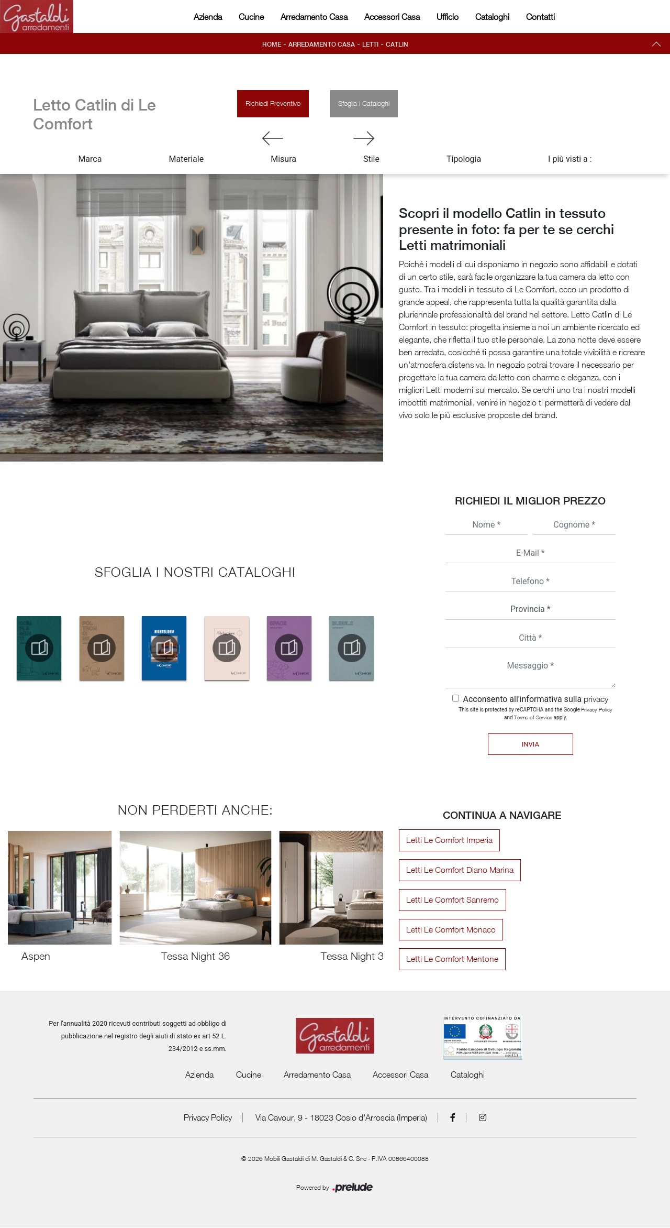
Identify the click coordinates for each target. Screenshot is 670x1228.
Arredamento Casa (314, 16)
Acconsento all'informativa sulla (535, 699)
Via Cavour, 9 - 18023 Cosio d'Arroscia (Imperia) (341, 1118)
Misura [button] (283, 159)
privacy (596, 699)
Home (271, 44)
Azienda (208, 16)
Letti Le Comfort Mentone (451, 959)
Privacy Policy (596, 709)
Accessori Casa (392, 16)
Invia (530, 744)
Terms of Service (533, 717)
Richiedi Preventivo (272, 103)
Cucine (251, 16)
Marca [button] (90, 159)
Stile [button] (371, 159)
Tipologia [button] (463, 159)
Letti (371, 44)
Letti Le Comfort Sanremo (451, 900)
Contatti (540, 16)
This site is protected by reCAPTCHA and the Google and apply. (535, 713)
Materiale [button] (186, 159)
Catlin (398, 44)
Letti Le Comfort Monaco (449, 930)
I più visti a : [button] (570, 159)
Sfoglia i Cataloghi (363, 103)
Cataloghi (492, 16)
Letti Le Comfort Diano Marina (458, 870)
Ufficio (448, 16)
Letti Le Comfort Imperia (448, 840)
